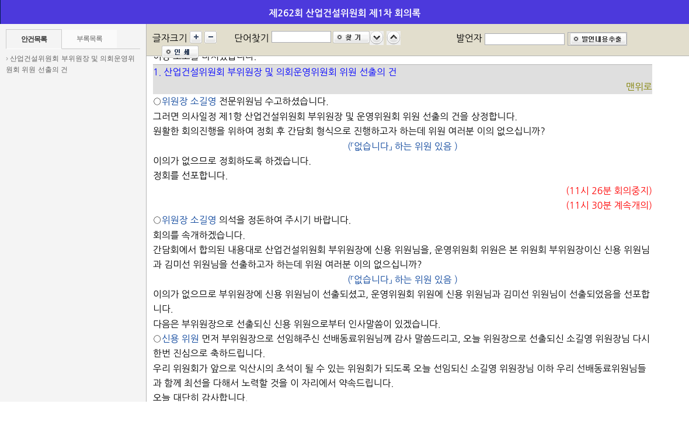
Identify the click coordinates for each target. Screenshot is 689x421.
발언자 (469, 38)
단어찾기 (251, 38)
